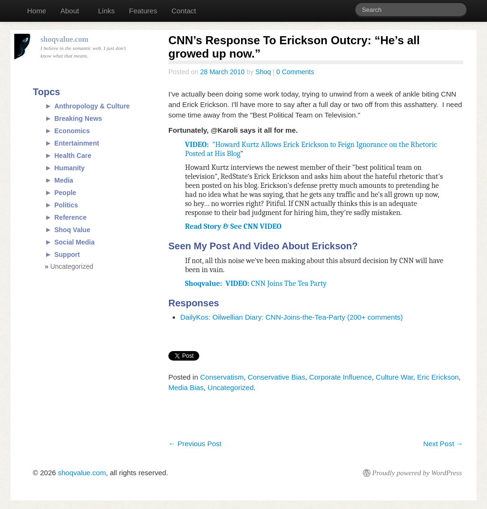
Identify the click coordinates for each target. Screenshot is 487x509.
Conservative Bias (276, 377)
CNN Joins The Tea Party (256, 283)
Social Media (74, 242)
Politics (66, 205)
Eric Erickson (438, 377)
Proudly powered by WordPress (417, 473)
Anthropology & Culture (92, 106)
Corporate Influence (340, 377)
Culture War (394, 377)
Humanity (69, 168)
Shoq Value (72, 230)
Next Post (443, 444)
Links (106, 11)
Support (67, 254)
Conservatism (222, 377)
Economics (72, 131)
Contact (183, 11)
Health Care (72, 155)
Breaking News (78, 118)
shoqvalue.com (82, 473)
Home (36, 11)
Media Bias (186, 387)
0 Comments (295, 72)
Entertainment (76, 143)
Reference (70, 217)
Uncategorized (231, 387)
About (69, 11)
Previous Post (195, 444)
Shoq (263, 72)
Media (63, 180)
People (65, 192)
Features (143, 11)
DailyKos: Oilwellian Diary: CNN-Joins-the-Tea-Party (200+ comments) (291, 317)
